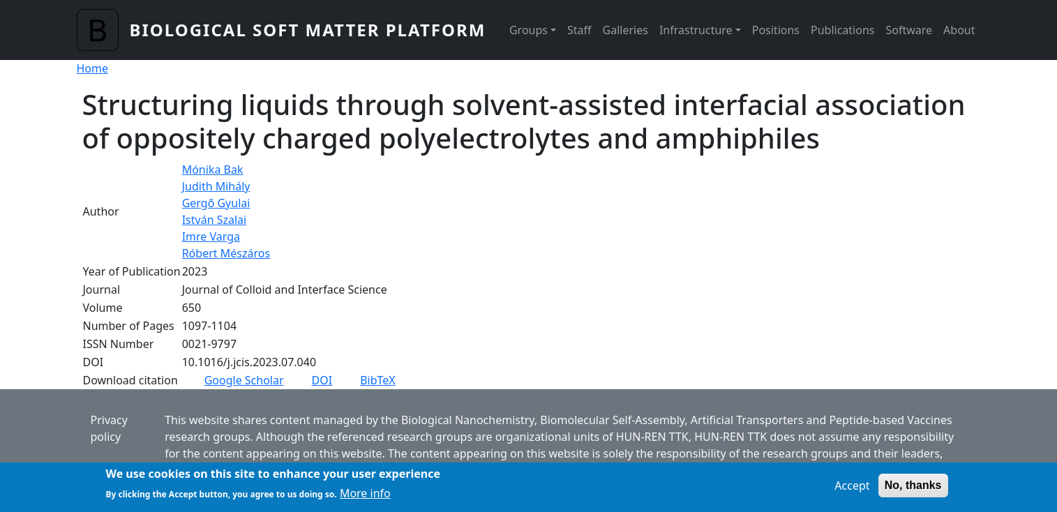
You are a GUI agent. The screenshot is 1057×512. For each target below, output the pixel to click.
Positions (776, 30)
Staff (579, 30)
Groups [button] (528, 30)
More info (365, 498)
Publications (842, 30)
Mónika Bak (212, 169)
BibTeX (378, 380)
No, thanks (913, 490)
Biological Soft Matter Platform (308, 29)
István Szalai (214, 219)
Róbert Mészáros (226, 253)
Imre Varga (211, 236)
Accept (851, 490)
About (959, 30)
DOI (322, 380)
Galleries (625, 30)
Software (908, 30)
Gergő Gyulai (216, 203)
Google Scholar (244, 380)
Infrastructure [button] (696, 30)
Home (93, 68)
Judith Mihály (216, 186)
